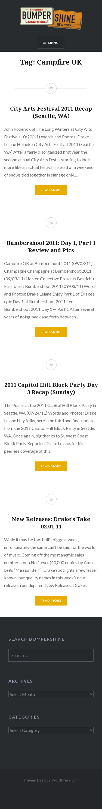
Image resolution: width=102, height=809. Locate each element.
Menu (53, 43)
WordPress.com (65, 780)
